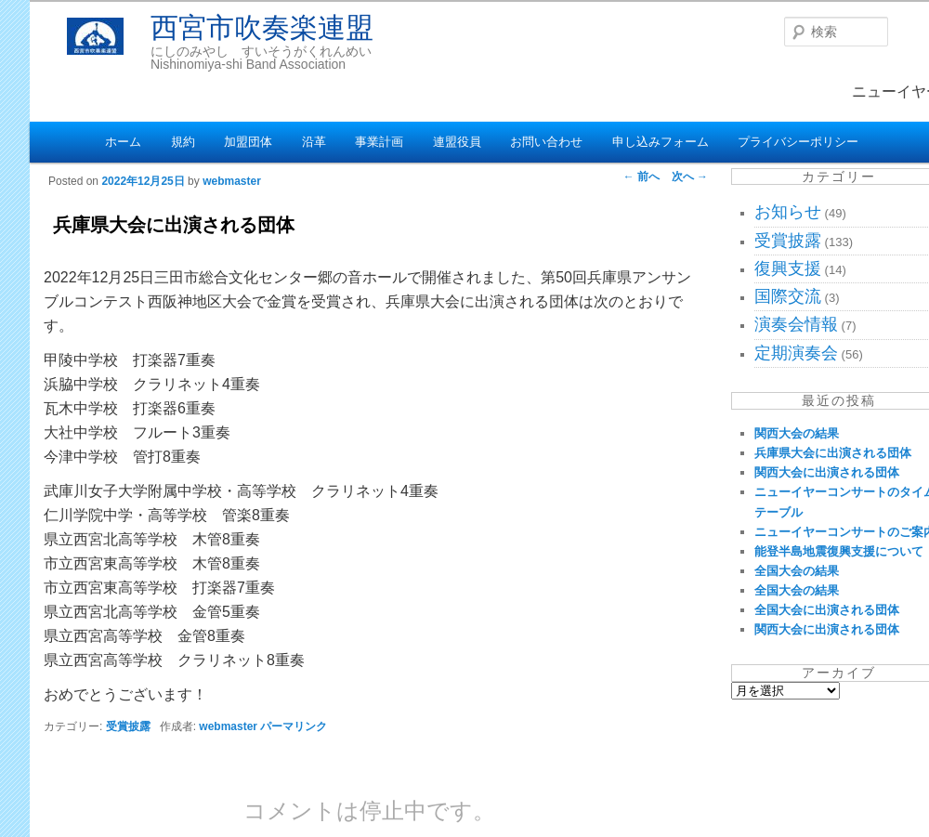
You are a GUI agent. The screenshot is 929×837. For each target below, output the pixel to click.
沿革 (314, 142)
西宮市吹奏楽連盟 (261, 27)
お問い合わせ (546, 142)
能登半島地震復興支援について (838, 551)
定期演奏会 (796, 353)
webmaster (232, 181)
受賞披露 (128, 726)
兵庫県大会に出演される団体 (832, 453)
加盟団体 (248, 142)
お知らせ (787, 212)
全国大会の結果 (796, 571)
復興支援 (787, 268)
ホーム (123, 142)
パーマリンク (293, 726)
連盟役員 (457, 142)
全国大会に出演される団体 (826, 610)
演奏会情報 (796, 324)
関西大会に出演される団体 (826, 472)
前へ (641, 176)
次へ (690, 176)
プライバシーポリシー (798, 142)
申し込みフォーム (660, 142)
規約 (183, 142)
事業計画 (379, 142)
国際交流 (787, 296)
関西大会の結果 (796, 433)
